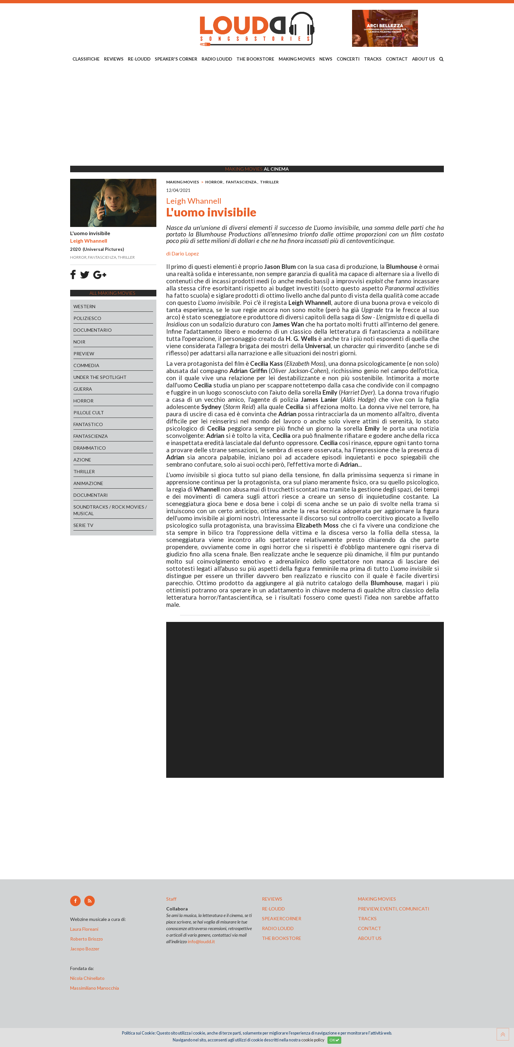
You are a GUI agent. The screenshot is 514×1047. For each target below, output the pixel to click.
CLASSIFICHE (86, 59)
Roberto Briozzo (86, 939)
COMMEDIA (86, 365)
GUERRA (82, 389)
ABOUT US (423, 59)
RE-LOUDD (139, 59)
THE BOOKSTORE (255, 59)
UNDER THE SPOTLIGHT (100, 377)
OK (334, 1040)
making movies (377, 899)
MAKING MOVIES (297, 59)
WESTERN (84, 306)
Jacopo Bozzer (84, 948)
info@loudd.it (201, 941)
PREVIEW (83, 353)
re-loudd (273, 908)
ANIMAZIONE (88, 483)
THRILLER (84, 471)
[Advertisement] (257, 115)
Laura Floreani (85, 929)
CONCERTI (348, 59)
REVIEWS (114, 59)
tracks (367, 918)
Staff (171, 899)
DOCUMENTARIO (92, 330)
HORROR (83, 400)
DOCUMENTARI (90, 495)
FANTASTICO (88, 424)
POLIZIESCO (87, 318)
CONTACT (397, 59)
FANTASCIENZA (90, 436)
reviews (272, 899)
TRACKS (373, 59)
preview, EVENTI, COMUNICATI (393, 908)
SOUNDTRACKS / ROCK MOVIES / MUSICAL (110, 510)
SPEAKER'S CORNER (176, 59)
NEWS (325, 59)
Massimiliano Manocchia (94, 988)
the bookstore (281, 938)
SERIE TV (83, 525)
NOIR (79, 342)
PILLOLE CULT (88, 412)
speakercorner (281, 918)
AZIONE (82, 459)
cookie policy (312, 1040)
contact (369, 928)
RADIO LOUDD (217, 59)
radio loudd (278, 928)
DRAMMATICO (89, 448)
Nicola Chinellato (87, 978)
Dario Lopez (185, 253)
